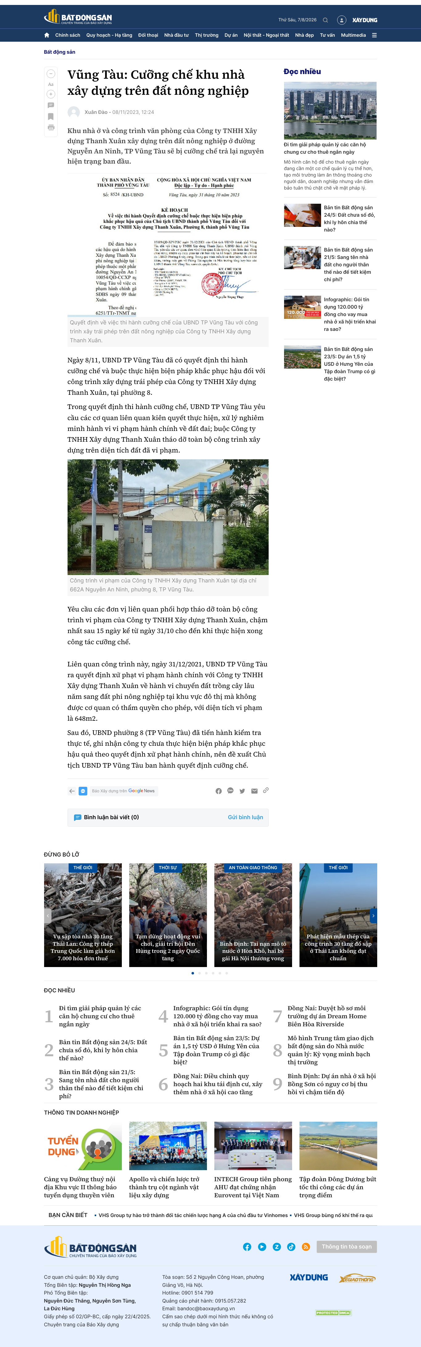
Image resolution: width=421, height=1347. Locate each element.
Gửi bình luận (245, 817)
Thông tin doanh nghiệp (81, 1113)
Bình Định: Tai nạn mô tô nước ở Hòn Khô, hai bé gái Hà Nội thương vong (253, 951)
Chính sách (67, 35)
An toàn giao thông (253, 867)
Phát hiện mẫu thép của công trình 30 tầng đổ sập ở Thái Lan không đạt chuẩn (338, 947)
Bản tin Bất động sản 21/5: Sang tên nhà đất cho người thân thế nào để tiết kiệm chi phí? (348, 264)
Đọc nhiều (302, 71)
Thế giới (82, 867)
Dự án (231, 35)
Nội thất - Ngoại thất (266, 35)
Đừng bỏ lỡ (61, 855)
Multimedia (353, 35)
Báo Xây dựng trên (124, 791)
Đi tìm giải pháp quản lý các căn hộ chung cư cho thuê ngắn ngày (325, 148)
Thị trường (206, 35)
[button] (51, 73)
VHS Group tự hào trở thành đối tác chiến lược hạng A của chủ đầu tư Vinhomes (193, 1215)
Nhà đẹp (304, 35)
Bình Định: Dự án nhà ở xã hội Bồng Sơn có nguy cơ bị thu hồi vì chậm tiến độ (332, 1084)
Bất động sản (60, 52)
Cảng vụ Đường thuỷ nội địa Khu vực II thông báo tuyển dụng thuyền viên (80, 1187)
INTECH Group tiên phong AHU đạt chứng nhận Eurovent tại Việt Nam (253, 1187)
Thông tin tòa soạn (347, 1247)
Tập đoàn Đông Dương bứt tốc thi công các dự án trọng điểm (338, 1187)
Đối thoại (148, 35)
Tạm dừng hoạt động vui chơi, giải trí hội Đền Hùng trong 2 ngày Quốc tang (168, 947)
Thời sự (168, 867)
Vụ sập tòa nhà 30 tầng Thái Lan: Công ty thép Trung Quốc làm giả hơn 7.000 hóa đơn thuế (83, 947)
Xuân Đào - (98, 112)
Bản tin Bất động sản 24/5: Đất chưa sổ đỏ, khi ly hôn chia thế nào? (349, 218)
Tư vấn (327, 35)
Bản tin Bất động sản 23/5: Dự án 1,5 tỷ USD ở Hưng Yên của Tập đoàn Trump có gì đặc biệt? (349, 364)
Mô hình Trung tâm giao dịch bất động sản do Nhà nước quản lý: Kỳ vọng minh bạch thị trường (331, 1050)
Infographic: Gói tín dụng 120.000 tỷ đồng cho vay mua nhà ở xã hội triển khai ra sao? (350, 314)
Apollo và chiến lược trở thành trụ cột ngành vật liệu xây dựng (164, 1187)
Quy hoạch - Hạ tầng (109, 35)
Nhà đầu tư (176, 35)
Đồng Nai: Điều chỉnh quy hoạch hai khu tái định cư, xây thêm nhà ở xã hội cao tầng (217, 1084)
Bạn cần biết (68, 1215)
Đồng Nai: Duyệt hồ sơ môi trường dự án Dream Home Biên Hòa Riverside (327, 1016)
